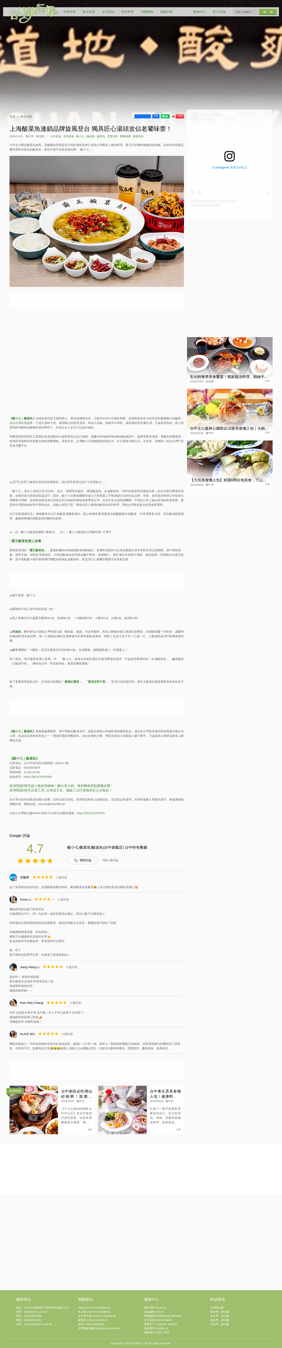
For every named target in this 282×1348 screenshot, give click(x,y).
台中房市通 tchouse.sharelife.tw (97, 1315)
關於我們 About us (155, 1307)
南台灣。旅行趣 (219, 1320)
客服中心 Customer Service (160, 1324)
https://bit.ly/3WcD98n (38, 776)
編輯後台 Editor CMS (156, 1332)
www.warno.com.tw (35, 1311)
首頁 (12, 116)
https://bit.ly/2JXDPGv (91, 813)
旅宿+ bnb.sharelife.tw (91, 1324)
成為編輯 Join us (154, 1311)
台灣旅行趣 (217, 1307)
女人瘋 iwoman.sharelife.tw (94, 1311)
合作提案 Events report (158, 1320)
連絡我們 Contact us (156, 1328)
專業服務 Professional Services (162, 1315)
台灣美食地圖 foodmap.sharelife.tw (99, 1328)
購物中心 (199, 11)
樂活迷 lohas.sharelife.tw (93, 1320)
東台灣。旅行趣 (219, 1311)
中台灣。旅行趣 (219, 1324)
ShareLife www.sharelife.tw (94, 1307)
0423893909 (32, 767)
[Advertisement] (96, 707)
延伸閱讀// (17, 790)
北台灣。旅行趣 (219, 1315)
